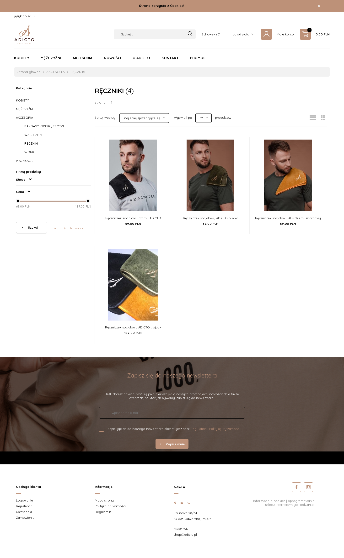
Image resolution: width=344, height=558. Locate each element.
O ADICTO (141, 58)
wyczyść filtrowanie (68, 228)
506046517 (181, 529)
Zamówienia (25, 517)
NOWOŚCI (112, 58)
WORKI (29, 152)
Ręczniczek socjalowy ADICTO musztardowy (288, 218)
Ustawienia (24, 512)
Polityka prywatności (110, 506)
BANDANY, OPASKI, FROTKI (44, 126)
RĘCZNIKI (31, 143)
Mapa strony (104, 500)
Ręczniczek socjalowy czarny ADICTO (133, 218)
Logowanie (24, 500)
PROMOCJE (200, 58)
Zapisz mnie (172, 444)
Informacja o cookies (269, 501)
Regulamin (198, 429)
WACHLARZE (33, 135)
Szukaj (32, 227)
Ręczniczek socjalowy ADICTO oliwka (210, 218)
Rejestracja (24, 506)
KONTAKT (170, 58)
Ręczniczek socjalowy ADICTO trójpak (133, 327)
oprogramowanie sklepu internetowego (289, 503)
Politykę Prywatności (224, 429)
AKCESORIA (82, 58)
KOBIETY (21, 58)
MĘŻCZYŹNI (51, 58)
